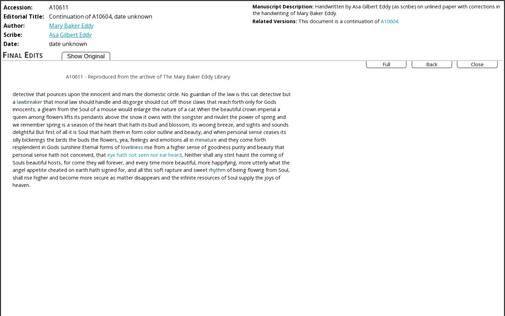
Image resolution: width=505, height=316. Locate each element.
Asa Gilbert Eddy (70, 35)
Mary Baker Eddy (71, 25)
